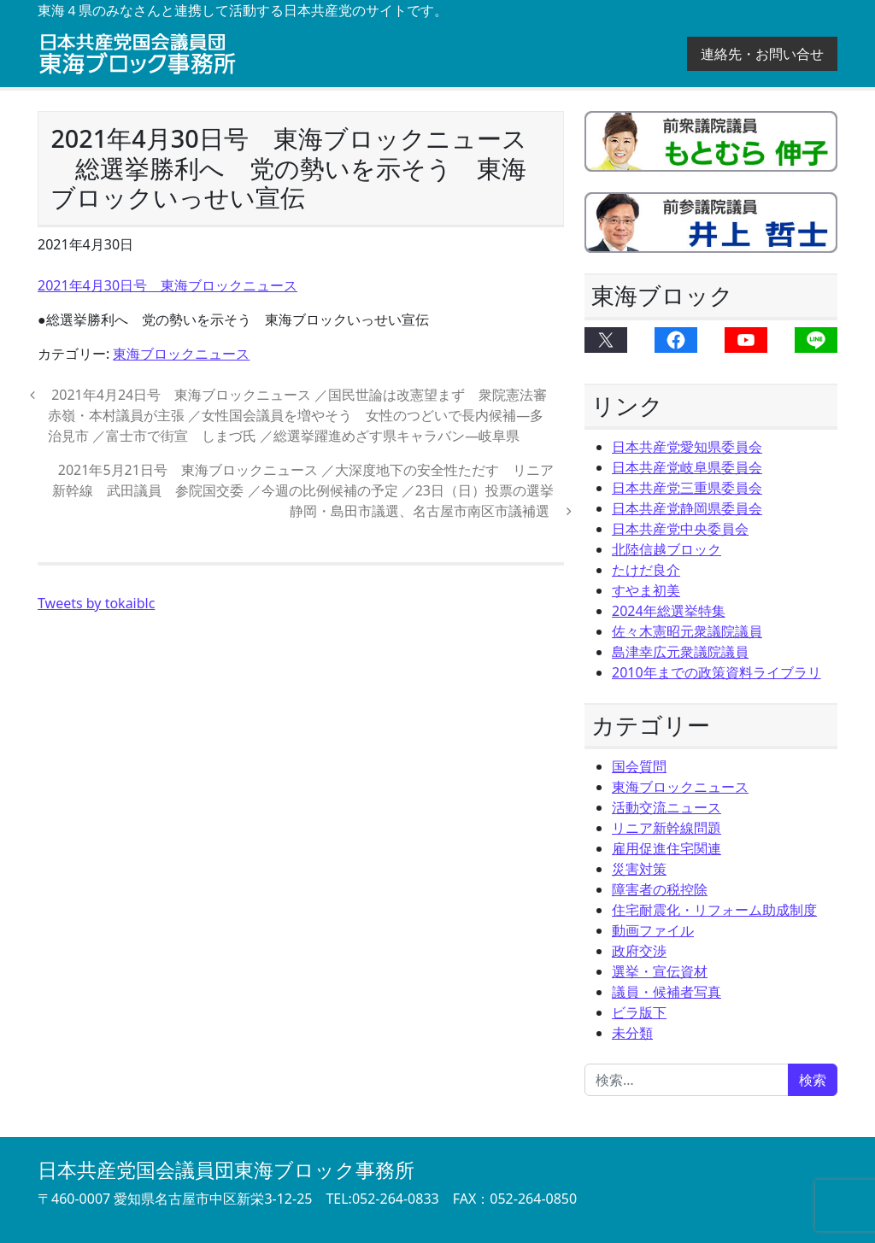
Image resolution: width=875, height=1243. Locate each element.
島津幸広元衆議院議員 (680, 651)
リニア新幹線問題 (666, 827)
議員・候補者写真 (666, 991)
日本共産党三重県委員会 (687, 487)
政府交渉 (639, 950)
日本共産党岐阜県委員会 (687, 467)
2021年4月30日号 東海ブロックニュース (167, 285)
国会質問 (639, 766)
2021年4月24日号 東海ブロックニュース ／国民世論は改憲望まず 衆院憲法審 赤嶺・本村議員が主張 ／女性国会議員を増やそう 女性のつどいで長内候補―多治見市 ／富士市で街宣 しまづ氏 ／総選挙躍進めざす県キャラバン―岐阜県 (304, 415)
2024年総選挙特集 (668, 610)
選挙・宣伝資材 (660, 971)
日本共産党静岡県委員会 (687, 508)
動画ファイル (653, 930)
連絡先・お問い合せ (762, 53)
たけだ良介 (646, 569)
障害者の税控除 (660, 889)
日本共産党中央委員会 (680, 528)
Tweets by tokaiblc (96, 603)
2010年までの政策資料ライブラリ (716, 672)
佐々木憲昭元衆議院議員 (687, 631)
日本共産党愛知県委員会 (687, 446)
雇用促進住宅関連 (666, 848)
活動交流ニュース (666, 807)
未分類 (632, 1032)
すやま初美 (646, 590)
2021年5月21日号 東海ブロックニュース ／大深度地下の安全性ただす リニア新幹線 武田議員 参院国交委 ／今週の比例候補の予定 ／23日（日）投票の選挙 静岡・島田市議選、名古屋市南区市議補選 (309, 490)
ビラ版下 (639, 1012)
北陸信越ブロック (666, 549)
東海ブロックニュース (181, 353)
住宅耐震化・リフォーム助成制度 (714, 909)
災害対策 (639, 868)
